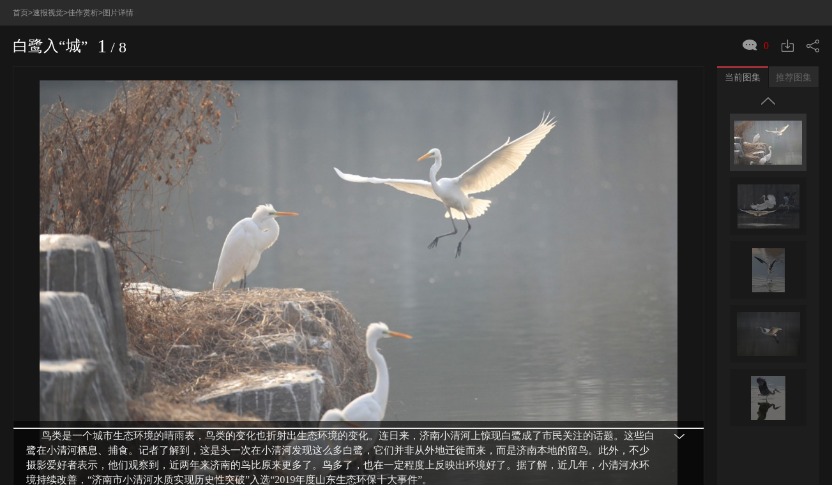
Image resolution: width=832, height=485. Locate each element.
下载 (788, 20)
